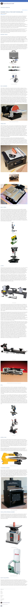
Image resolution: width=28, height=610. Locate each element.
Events (1, 596)
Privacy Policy (2, 598)
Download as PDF (3, 14)
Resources (2, 595)
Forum (1, 593)
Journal (2, 592)
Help (1, 600)
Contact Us (2, 599)
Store (1, 597)
